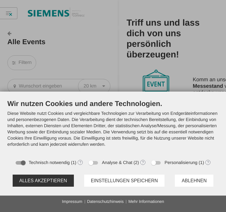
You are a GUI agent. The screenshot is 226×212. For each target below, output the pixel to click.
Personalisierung (180, 162)
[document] (113, 127)
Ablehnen (194, 180)
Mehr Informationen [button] (146, 201)
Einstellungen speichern (124, 180)
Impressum (72, 201)
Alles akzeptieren (43, 180)
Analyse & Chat (117, 162)
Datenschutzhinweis (105, 201)
